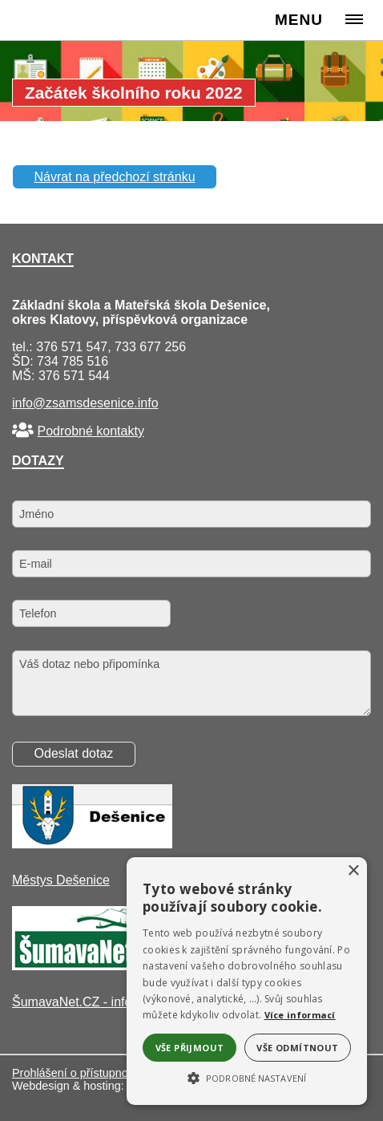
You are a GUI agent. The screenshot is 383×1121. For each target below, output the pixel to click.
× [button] (353, 871)
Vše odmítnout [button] (297, 1048)
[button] (247, 1077)
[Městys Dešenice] (92, 844)
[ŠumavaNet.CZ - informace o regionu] (92, 966)
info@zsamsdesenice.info (85, 403)
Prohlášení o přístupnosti (75, 1072)
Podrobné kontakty (90, 431)
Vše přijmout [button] (189, 1048)
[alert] (247, 981)
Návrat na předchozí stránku (115, 177)
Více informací (300, 1015)
